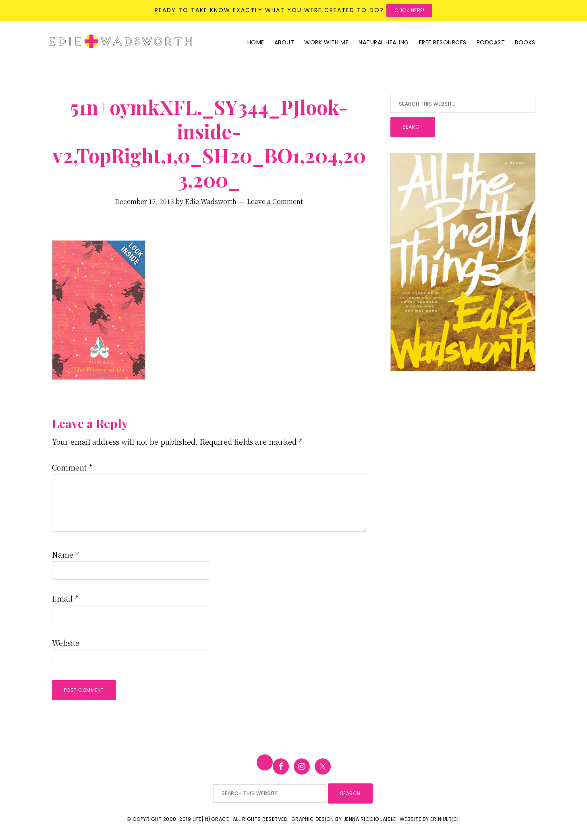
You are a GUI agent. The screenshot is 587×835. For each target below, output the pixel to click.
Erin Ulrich (445, 819)
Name (65, 554)
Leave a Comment (275, 201)
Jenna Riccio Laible (369, 819)
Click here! (409, 10)
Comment (72, 467)
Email (65, 598)
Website (65, 642)
